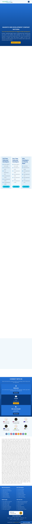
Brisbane (13, 442)
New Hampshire (16, 465)
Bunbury (10, 443)
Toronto (10, 478)
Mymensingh (9, 465)
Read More (16, 392)
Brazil (8, 442)
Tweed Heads (21, 479)
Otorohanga (5, 468)
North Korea (14, 467)
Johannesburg (11, 455)
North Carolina (7, 467)
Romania (11, 472)
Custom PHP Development (6, 489)
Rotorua (17, 472)
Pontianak (19, 468)
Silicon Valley (17, 522)
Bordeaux (26, 441)
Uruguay (25, 479)
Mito (15, 461)
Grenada (6, 452)
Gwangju (17, 453)
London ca (10, 459)
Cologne (5, 446)
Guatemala (24, 452)
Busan (26, 443)
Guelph (3, 453)
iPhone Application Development (7, 501)
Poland (16, 468)
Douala (25, 448)
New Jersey (19, 465)
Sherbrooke (6, 473)
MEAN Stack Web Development (7, 490)
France (27, 449)
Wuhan (27, 481)
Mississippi (9, 461)
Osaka (29, 467)
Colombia (8, 446)
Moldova (20, 461)
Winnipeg (12, 481)
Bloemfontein (20, 441)
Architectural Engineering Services (22, 502)
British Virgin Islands (19, 442)
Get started (6, 186)
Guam (18, 452)
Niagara (11, 466)
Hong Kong (13, 454)
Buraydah (16, 443)
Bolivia (23, 441)
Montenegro (16, 462)
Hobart (5, 454)
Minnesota (27, 460)
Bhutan (14, 441)
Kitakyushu (26, 455)
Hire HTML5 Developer (20, 489)
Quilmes (19, 471)
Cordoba (7, 447)
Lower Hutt (15, 459)
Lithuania (3, 459)
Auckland (29, 440)
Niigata (21, 466)
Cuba (23, 447)
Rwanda (26, 472)
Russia (24, 472)
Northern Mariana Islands (19, 467)
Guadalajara (11, 452)
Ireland (27, 454)
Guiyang (12, 453)
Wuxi (29, 481)
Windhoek (6, 481)
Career (18, 519)
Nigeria (19, 466)
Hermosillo (25, 453)
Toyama (18, 478)
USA (29, 479)
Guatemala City (28, 452)
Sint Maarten (23, 473)
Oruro (27, 467)
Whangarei (3, 481)
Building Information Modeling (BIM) (22, 501)
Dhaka (5, 448)
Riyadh (5, 472)
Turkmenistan (16, 479)
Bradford (3, 442)
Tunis (7, 479)
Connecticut (27, 446)
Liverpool (5, 459)
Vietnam (16, 480)
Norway (24, 467)
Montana (9, 462)
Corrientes (10, 447)
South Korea (24, 474)
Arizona (16, 440)
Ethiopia (24, 449)
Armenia (21, 440)
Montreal (23, 462)
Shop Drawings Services (20, 506)
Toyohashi (20, 478)
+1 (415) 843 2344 (13, 513)
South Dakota (21, 474)
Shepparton (3, 473)
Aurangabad (3, 441)
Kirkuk (21, 455)
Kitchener (29, 455)
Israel (5, 455)
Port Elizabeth (24, 468)
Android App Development (6, 502)
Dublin (2, 449)
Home (8, 517)
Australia (6, 441)
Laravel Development (6, 494)
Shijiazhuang (10, 473)
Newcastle (8, 466)
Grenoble (8, 452)
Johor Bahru (15, 455)
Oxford (14, 468)
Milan (23, 460)
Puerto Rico (5, 471)
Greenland (3, 452)
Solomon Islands (6, 474)
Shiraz (13, 473)
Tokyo (2, 478)
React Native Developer (6, 505)
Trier (24, 478)
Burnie (22, 443)
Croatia (22, 447)
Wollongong (24, 481)
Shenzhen (29, 472)
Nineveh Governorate (25, 466)
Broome (23, 442)
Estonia (22, 449)
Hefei (23, 453)
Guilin (4, 453)
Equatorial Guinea (15, 449)
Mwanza (3, 465)
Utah (2, 480)
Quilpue (22, 471)
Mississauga (6, 461)
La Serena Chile (4, 460)
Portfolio (14, 519)
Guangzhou (20, 452)
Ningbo (29, 466)
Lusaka (25, 459)
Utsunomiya (4, 480)
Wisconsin (18, 481)
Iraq (25, 454)
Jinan (8, 455)
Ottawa (8, 468)
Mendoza (10, 460)
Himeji (29, 453)
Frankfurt (29, 449)
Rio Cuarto (28, 471)
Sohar (2, 474)
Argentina (9, 440)
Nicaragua (13, 466)
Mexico (15, 460)
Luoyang (23, 459)
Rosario (15, 472)
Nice (15, 466)
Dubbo (29, 448)
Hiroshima (3, 454)
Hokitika (8, 454)
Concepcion (21, 446)
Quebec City (13, 471)
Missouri (13, 461)
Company (11, 517)
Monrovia (6, 462)
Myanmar (5, 465)
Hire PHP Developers (20, 490)
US (28, 479)
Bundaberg (13, 443)
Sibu (14, 473)
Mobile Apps (22, 517)
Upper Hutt (11, 480)
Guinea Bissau (9, 453)
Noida (4, 467)
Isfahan (29, 454)
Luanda (18, 459)
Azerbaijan (11, 441)
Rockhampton (8, 472)
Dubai (27, 448)
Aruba (23, 440)
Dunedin (5, 449)
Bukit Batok (4, 443)
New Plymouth (27, 465)
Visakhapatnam (25, 480)
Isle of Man (3, 455)
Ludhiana (20, 459)
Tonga (4, 478)
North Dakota (10, 467)
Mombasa (23, 461)
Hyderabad (18, 454)
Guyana (15, 453)
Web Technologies (16, 517)
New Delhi (12, 465)
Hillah (27, 453)
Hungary (16, 454)
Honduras (10, 454)
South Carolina (17, 474)
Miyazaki (17, 461)
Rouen (22, 472)
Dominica (14, 448)
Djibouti (7, 448)
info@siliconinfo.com (16, 411)
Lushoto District (28, 459)
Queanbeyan (24, 471)
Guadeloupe (15, 452)
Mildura (25, 460)
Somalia (10, 474)
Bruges (25, 442)
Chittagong (28, 443)
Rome (13, 472)
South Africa (12, 474)
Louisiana (13, 459)
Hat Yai (19, 453)
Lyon (6, 460)
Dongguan (22, 448)
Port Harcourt (28, 468)
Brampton (5, 442)
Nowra (26, 467)
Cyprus (27, 447)
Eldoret (9, 449)
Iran (24, 454)
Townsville (15, 478)
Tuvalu (19, 479)
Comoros (19, 446)
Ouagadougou (11, 468)
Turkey (13, 479)
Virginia (22, 480)
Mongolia (3, 462)
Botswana (29, 441)
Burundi (24, 443)
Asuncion (26, 440)
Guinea (6, 453)
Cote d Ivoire (16, 447)
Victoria (14, 480)
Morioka (29, 462)
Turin (11, 479)
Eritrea (20, 449)
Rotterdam (20, 472)
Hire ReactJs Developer (20, 493)
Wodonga (21, 481)
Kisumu (23, 455)
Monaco (26, 461)
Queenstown (16, 471)
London (8, 459)
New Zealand (5, 466)
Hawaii (21, 453)
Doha (12, 448)
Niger (17, 466)
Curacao (25, 447)
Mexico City (17, 460)
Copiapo (5, 447)
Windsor (9, 481)
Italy (7, 455)
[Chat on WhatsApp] (25, 434)
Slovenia (29, 473)
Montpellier (19, 462)
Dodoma (10, 448)
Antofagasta (3, 440)
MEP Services (19, 505)
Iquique (22, 454)
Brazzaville (10, 442)
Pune (10, 471)
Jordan (18, 455)
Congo (24, 446)
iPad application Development (7, 506)
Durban (7, 449)
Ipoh (20, 454)
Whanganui (28, 480)
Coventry (19, 447)
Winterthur (15, 481)
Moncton (29, 461)
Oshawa (3, 468)
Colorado (10, 446)
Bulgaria (8, 443)
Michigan (21, 460)
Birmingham (16, 441)
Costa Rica (13, 447)
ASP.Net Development (6, 493)
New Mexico (23, 465)
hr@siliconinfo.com (16, 401)
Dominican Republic (18, 448)
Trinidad (26, 478)
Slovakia (27, 473)
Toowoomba (7, 478)
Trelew (23, 478)
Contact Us (21, 519)
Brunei (27, 442)
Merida (13, 460)
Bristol (15, 442)
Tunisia (9, 479)
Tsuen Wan (5, 479)
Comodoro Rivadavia (14, 446)
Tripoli (28, 478)
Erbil (18, 449)
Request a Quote (16, 42)
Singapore (20, 473)
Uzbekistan (8, 480)
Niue (2, 467)
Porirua (21, 468)
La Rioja (8, 460)
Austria (9, 441)
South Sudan (28, 474)
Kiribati (19, 455)
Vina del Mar (19, 480)
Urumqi (27, 479)
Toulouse (12, 478)
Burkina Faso (19, 443)
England (11, 449)
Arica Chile (12, 440)
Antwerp (7, 440)
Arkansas (18, 440)
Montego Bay (12, 462)
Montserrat (26, 462)
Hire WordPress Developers (21, 494)
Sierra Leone (17, 473)
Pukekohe (8, 471)
